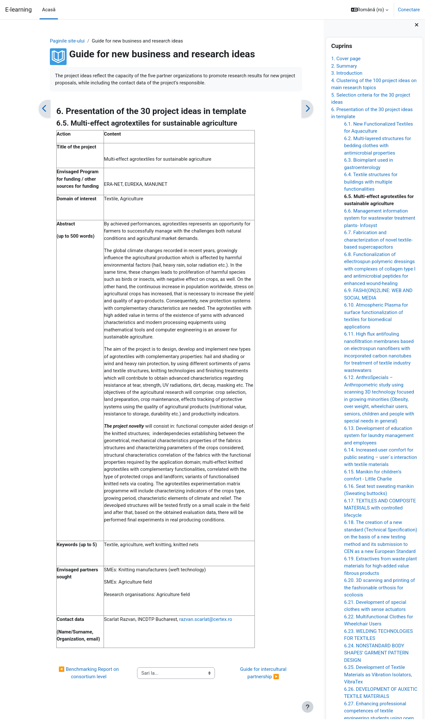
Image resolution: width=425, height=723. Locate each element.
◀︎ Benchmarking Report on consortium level (80, 683)
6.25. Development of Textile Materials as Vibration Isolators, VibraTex (378, 678)
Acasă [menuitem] (49, 10)
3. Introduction (346, 77)
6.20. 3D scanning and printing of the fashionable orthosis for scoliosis (379, 591)
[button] (370, 9)
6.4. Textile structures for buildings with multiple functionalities (370, 186)
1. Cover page (345, 62)
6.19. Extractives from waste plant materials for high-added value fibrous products (380, 569)
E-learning (18, 9)
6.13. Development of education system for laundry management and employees (378, 439)
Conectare (409, 10)
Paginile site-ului (58, 41)
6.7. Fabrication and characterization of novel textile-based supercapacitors (378, 243)
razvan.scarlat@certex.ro (197, 630)
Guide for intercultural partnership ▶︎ (255, 683)
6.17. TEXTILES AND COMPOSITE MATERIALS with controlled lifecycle (380, 511)
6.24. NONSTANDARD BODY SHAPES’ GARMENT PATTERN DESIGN (376, 656)
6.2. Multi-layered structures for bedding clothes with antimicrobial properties (377, 149)
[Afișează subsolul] (307, 707)
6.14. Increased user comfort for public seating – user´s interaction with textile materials (380, 461)
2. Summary (344, 69)
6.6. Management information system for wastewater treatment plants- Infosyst (379, 222)
